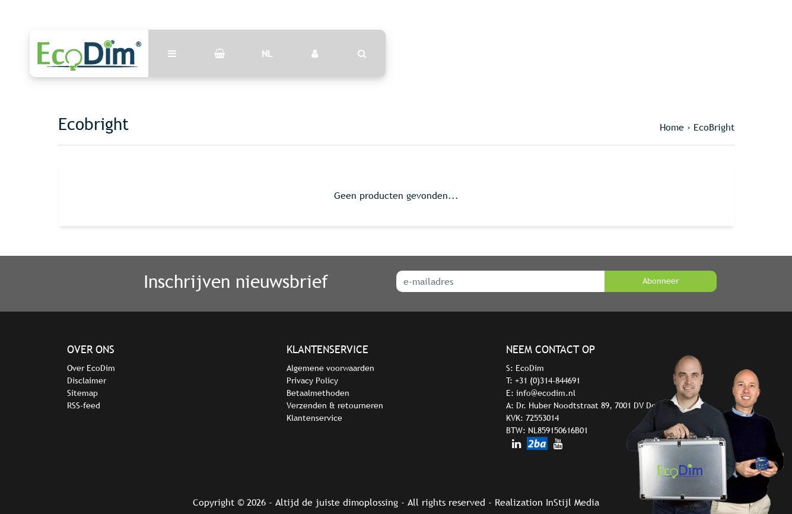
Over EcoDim (91, 368)
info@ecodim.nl (545, 393)
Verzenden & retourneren (335, 405)
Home (672, 127)
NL (267, 53)
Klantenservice (314, 418)
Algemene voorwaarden (330, 368)
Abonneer (660, 280)
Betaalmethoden (318, 393)
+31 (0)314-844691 (547, 380)
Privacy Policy (312, 380)
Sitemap (82, 393)
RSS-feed (83, 405)
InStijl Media (572, 502)
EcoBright (714, 127)
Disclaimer (86, 380)
